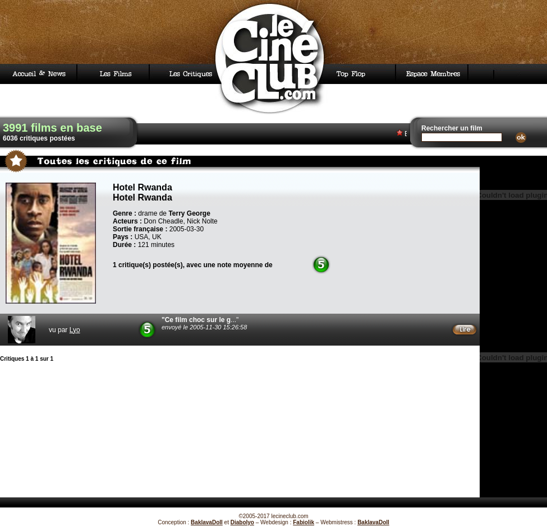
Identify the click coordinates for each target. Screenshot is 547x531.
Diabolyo (242, 522)
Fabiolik (303, 522)
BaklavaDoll (207, 522)
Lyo (75, 330)
